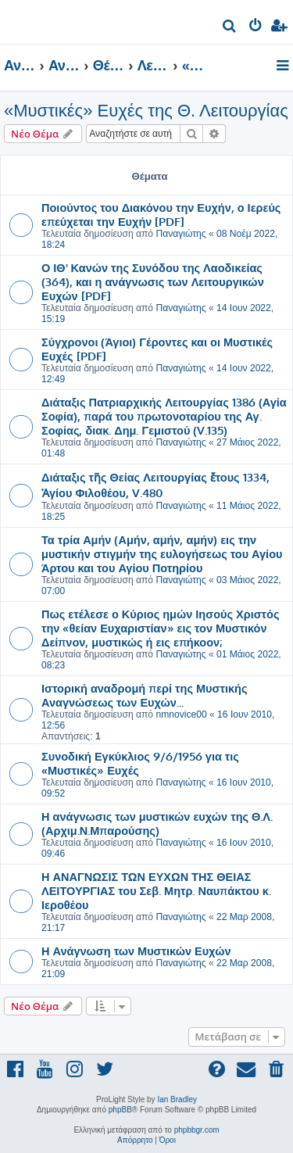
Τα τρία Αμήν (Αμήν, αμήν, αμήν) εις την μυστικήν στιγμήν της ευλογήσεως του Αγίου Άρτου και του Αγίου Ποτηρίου (161, 553)
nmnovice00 (180, 714)
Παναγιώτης (180, 233)
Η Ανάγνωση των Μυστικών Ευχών (135, 951)
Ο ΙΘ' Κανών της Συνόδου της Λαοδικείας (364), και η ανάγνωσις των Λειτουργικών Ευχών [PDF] (152, 281)
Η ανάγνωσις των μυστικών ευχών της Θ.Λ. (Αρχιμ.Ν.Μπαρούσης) (157, 823)
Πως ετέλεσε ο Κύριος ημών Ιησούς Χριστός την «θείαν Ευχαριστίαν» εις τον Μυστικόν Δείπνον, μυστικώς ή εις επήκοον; (160, 628)
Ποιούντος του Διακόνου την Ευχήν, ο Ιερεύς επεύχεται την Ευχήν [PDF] (160, 214)
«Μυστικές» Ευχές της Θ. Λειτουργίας (146, 110)
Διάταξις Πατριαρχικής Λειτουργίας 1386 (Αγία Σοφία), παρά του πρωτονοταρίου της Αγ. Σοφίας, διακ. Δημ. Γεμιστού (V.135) (164, 416)
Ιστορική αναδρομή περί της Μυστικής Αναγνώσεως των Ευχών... (144, 695)
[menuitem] (230, 27)
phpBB (120, 1109)
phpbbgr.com (197, 1130)
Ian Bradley (177, 1099)
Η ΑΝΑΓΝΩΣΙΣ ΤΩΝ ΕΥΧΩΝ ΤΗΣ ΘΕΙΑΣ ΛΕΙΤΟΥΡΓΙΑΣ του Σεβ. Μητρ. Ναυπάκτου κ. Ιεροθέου (156, 890)
